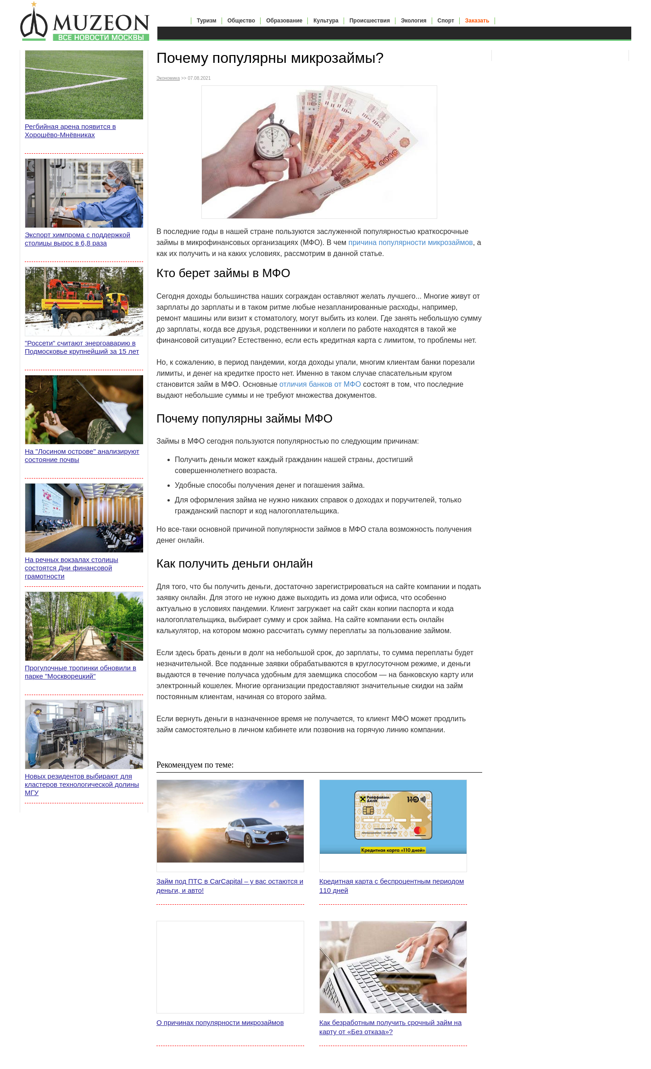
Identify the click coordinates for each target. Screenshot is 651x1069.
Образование (284, 20)
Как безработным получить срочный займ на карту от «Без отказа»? (390, 1027)
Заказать (477, 20)
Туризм (207, 20)
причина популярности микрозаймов (411, 242)
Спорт (446, 20)
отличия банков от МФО (320, 384)
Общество (242, 20)
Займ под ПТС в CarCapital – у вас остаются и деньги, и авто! (229, 885)
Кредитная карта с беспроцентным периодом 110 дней (391, 885)
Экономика (168, 78)
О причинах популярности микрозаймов (220, 1022)
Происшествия (370, 20)
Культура (325, 20)
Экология (414, 20)
